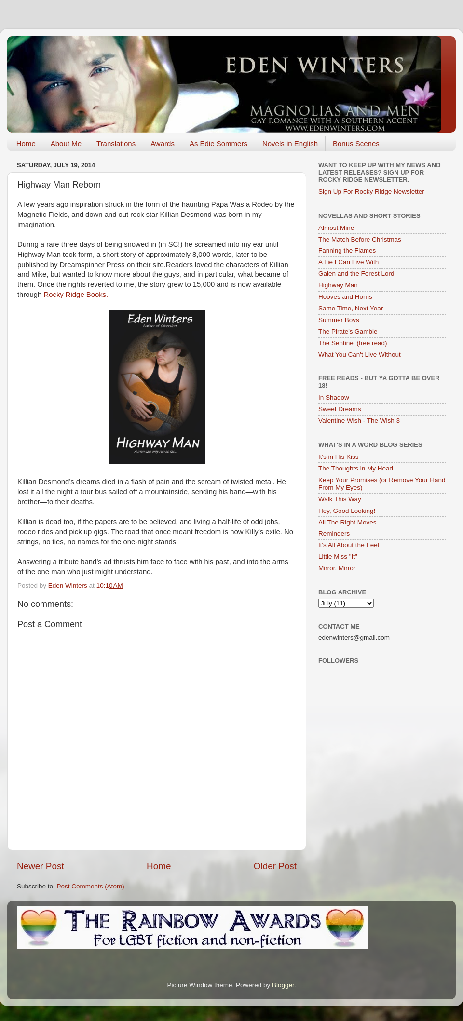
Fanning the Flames (347, 250)
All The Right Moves (347, 522)
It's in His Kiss (338, 456)
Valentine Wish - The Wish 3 (359, 420)
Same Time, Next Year (350, 308)
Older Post (275, 866)
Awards (162, 143)
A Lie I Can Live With (348, 262)
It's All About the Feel (348, 545)
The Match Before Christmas (359, 239)
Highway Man (338, 285)
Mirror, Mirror (336, 568)
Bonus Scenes (356, 143)
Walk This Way (339, 499)
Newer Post (40, 866)
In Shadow (333, 397)
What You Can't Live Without (359, 354)
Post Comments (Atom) (90, 886)
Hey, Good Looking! (346, 510)
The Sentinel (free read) (352, 343)
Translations (116, 143)
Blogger (283, 985)
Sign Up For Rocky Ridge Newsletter (371, 191)
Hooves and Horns (345, 296)
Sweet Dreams (339, 409)
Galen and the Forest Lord (356, 273)
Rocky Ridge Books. (75, 294)
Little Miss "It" (337, 556)
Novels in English (290, 143)
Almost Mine (336, 227)
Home (26, 143)
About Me (66, 143)
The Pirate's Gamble (348, 331)
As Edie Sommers (218, 143)
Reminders (334, 533)
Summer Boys (338, 319)
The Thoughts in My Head (355, 468)
